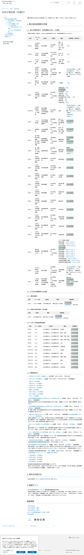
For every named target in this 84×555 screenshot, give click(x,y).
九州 (30, 396)
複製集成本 (70, 114)
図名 (72, 73)
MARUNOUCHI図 (52, 448)
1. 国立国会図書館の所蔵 (10, 19)
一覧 (68, 46)
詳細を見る (5, 552)
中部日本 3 (32, 387)
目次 (4, 17)
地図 (11, 8)
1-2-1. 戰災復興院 (12, 25)
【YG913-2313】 (70, 251)
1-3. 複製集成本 (9, 33)
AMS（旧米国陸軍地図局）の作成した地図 (38, 512)
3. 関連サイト (7, 37)
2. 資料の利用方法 (8, 35)
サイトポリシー (47, 550)
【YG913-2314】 (71, 245)
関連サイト (70, 116)
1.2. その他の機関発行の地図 (12, 24)
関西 (30, 390)
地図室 (4, 43)
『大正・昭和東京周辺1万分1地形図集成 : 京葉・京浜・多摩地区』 (45, 432)
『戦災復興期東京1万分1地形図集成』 (38, 444)
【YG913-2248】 (70, 253)
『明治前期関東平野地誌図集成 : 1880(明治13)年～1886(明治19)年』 (46, 406)
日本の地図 (16, 8)
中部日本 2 (32, 385)
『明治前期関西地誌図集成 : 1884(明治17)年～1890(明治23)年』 (44, 398)
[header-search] (60, 2)
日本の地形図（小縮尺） (34, 508)
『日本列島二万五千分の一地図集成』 (38, 376)
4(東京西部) (32, 461)
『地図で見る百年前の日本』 (36, 414)
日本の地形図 (31, 506)
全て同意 (32, 552)
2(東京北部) (32, 457)
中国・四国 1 (33, 392)
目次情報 (37, 381)
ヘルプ (74, 2)
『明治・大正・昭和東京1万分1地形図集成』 (40, 424)
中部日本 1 (32, 383)
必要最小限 (20, 552)
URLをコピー (30, 519)
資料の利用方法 (45, 479)
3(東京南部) (32, 459)
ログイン (80, 2)
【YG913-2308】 (70, 255)
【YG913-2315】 (70, 244)
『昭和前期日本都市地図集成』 (36, 440)
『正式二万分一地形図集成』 (36, 379)
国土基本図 (31, 514)
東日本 (31, 381)
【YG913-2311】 (70, 249)
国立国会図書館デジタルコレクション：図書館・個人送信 (55, 451)
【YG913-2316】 (75, 260)
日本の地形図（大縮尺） (34, 510)
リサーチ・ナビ (5, 8)
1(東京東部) (32, 455)
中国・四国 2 (33, 394)
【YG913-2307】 (70, 257)
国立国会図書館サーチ (72, 69)
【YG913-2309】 (72, 258)
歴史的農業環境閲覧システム (36, 490)
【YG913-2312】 (70, 242)
